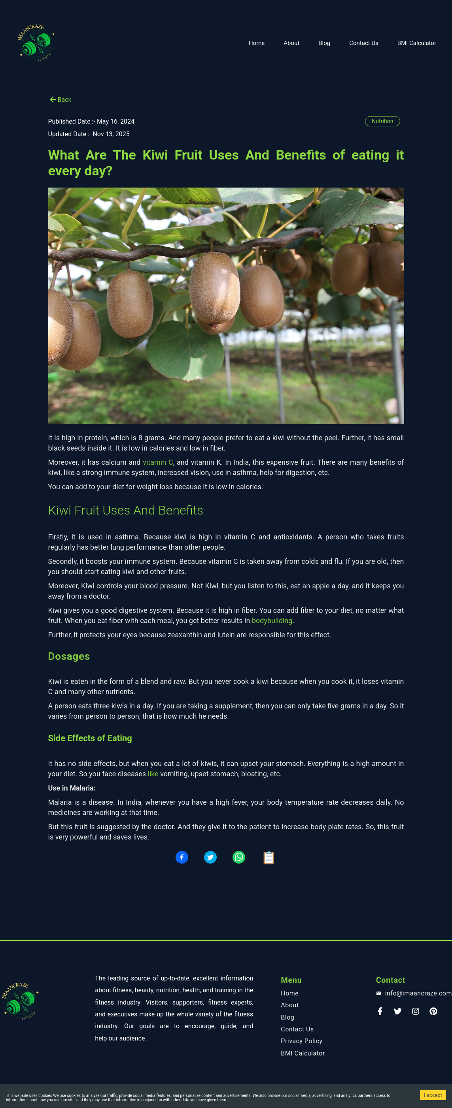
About (291, 43)
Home (257, 43)
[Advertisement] (226, 10)
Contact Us (363, 43)
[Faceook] (380, 1014)
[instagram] (416, 1014)
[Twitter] (398, 1014)
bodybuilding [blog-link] (272, 620)
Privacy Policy (301, 1041)
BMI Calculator (416, 43)
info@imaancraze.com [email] (418, 993)
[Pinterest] (433, 1014)
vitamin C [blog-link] (158, 462)
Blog (324, 43)
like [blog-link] (153, 774)
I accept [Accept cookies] (433, 1095)
